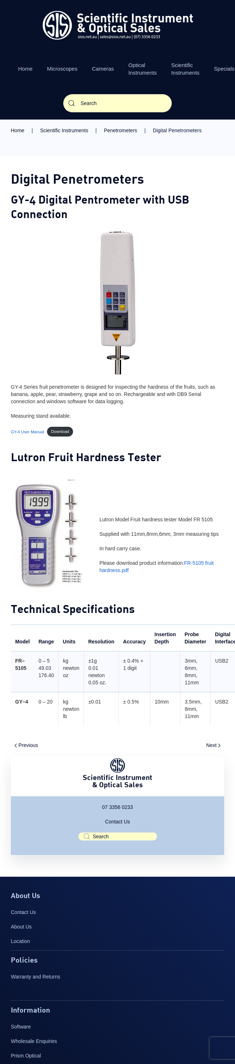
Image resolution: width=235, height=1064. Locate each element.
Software (21, 1027)
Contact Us (117, 822)
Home (25, 69)
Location (20, 941)
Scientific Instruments (185, 69)
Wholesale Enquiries (34, 1041)
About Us (21, 927)
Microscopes (62, 69)
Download (60, 431)
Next (213, 745)
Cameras (103, 69)
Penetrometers (120, 130)
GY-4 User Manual (27, 431)
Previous (26, 745)
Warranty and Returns (35, 977)
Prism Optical (26, 1056)
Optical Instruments (142, 69)
